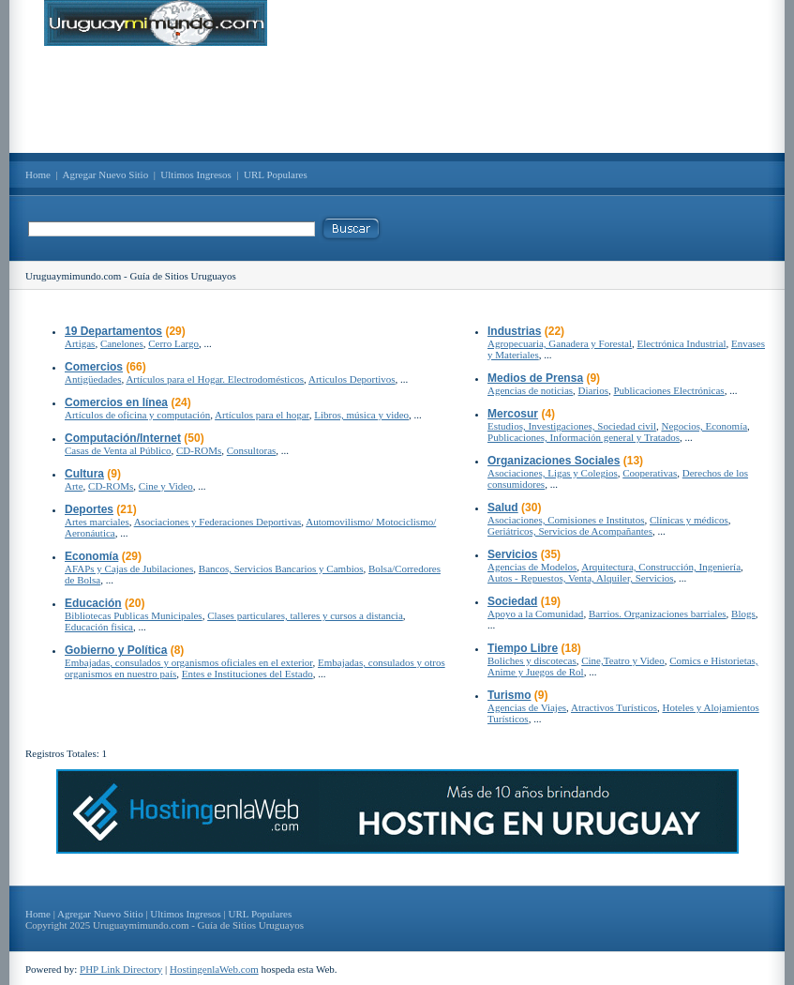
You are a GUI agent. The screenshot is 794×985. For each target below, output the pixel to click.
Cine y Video (166, 486)
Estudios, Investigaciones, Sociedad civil (571, 426)
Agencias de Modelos (532, 566)
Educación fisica (99, 626)
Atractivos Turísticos (614, 707)
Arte (74, 486)
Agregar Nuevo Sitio (106, 174)
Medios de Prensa (535, 378)
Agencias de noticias (530, 390)
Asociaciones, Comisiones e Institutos (565, 519)
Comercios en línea (116, 402)
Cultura (84, 473)
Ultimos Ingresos (195, 174)
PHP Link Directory (121, 969)
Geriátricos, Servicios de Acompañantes (569, 531)
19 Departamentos (113, 331)
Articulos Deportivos (352, 379)
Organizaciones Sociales (553, 460)
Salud (502, 507)
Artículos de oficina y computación (137, 414)
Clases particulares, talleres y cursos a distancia (305, 615)
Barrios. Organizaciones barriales (658, 613)
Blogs (743, 613)
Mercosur (512, 413)
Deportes (89, 509)
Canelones (121, 343)
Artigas (80, 343)
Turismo (509, 695)
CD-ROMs (198, 450)
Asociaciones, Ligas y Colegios (552, 472)
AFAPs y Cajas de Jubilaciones (129, 568)
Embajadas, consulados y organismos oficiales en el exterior (189, 662)
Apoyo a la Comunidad (535, 613)
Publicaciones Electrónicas (668, 390)
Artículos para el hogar (262, 414)
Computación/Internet (123, 438)
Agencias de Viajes (526, 707)
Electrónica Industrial (681, 343)
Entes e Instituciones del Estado (247, 673)
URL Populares (275, 174)
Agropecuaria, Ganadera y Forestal (559, 343)
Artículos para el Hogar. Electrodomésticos (215, 379)
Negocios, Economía (704, 426)
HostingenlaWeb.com (214, 969)
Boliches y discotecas (532, 660)
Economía (91, 556)
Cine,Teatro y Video (622, 660)
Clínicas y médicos (689, 519)
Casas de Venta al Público (118, 450)
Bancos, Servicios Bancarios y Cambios (281, 568)
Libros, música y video (361, 414)
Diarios (593, 390)
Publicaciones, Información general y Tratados (583, 437)
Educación (93, 603)
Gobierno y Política (116, 650)
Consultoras (252, 450)
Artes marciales (97, 521)
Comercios (94, 366)
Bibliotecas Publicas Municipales (133, 615)
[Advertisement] (397, 99)
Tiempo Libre (522, 648)
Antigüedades (93, 379)
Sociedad (512, 601)
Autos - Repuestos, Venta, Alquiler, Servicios (580, 577)
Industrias (514, 331)
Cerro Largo (173, 343)
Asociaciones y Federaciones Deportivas (218, 521)
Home (38, 174)
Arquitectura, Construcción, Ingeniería (661, 566)
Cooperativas (649, 472)
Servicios (512, 554)
